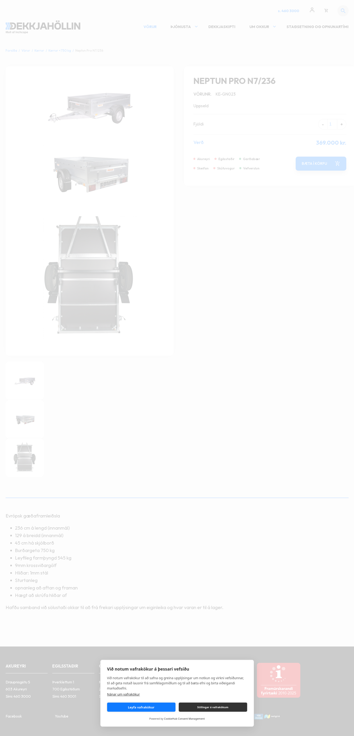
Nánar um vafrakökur (123, 694)
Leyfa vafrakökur (141, 707)
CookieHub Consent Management (184, 718)
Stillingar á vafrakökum (212, 707)
